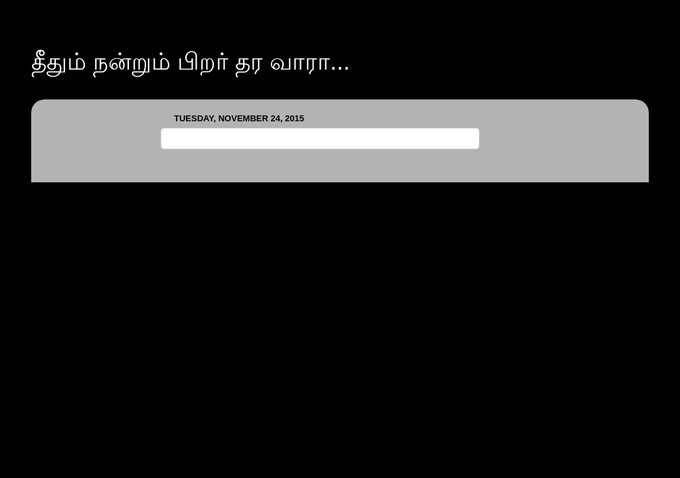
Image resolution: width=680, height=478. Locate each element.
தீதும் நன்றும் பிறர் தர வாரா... (190, 61)
